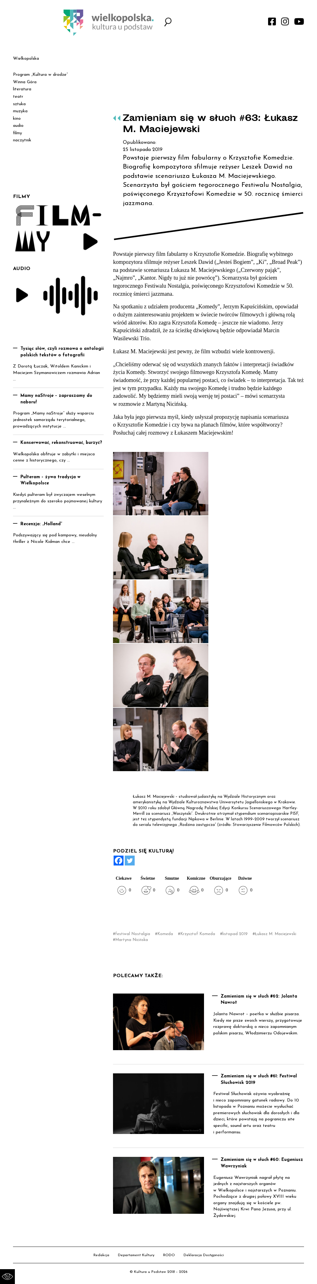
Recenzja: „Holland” (41, 524)
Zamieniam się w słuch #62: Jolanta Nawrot (259, 999)
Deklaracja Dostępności (204, 1255)
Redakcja (101, 1255)
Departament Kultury (136, 1255)
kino (17, 118)
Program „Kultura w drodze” (40, 74)
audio (18, 125)
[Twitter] (130, 860)
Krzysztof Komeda (197, 934)
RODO (169, 1255)
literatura (22, 89)
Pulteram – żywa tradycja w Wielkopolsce (50, 480)
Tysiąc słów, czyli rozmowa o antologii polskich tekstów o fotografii (62, 352)
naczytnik (22, 140)
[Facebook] (119, 860)
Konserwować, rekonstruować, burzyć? (61, 442)
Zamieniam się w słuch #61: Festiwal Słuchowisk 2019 (259, 1079)
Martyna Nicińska (131, 940)
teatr (18, 96)
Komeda (165, 934)
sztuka (19, 104)
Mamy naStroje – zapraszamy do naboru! (56, 399)
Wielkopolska (26, 58)
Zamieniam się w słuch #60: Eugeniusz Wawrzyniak (262, 1163)
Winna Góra (25, 82)
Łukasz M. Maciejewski (275, 934)
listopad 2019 (235, 934)
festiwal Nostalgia (132, 934)
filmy (17, 133)
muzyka (20, 111)
